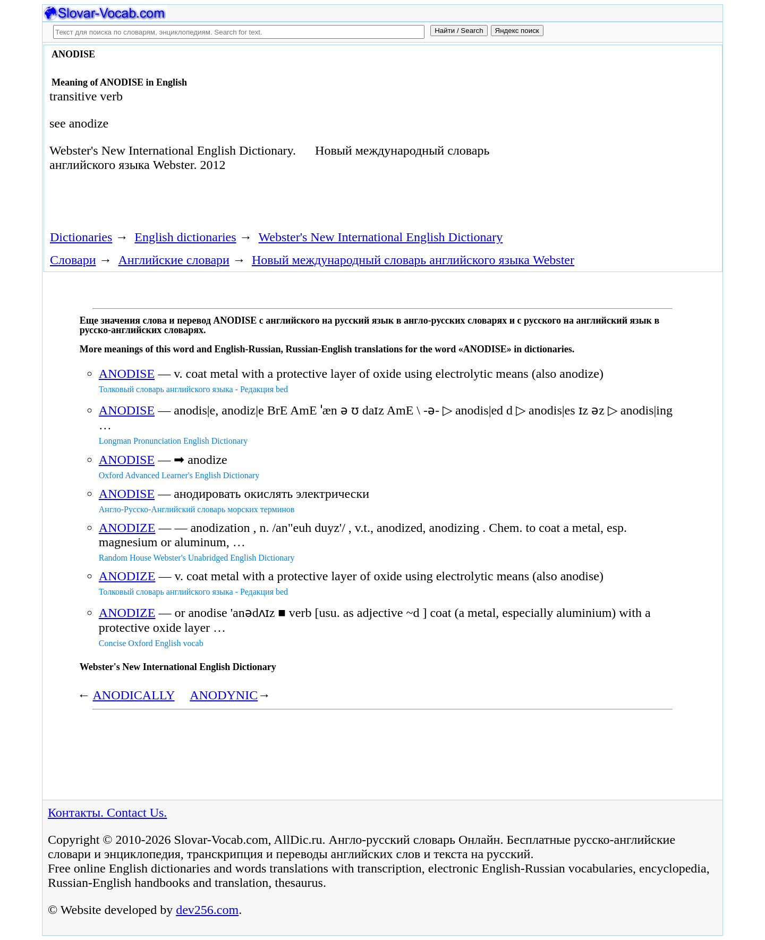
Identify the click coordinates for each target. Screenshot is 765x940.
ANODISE (127, 373)
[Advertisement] (598, 134)
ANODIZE (127, 528)
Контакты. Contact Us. (107, 812)
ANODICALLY (133, 695)
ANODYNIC (224, 695)
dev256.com (207, 910)
